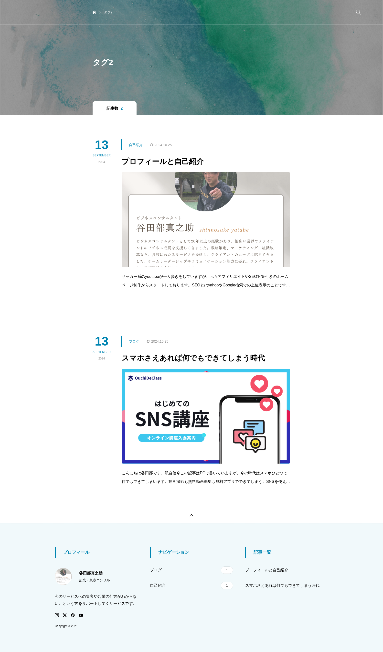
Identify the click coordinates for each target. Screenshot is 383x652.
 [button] (191, 515)
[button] (370, 11)
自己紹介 (191, 585)
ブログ (191, 570)
